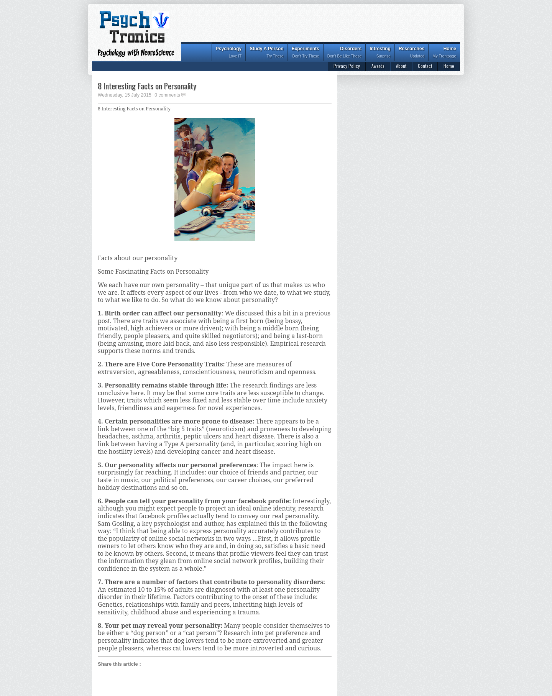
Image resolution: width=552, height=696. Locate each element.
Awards (377, 65)
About (401, 65)
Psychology (229, 53)
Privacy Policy (347, 65)
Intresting (380, 53)
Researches (411, 53)
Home (444, 53)
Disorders (344, 53)
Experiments (305, 53)
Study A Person (266, 53)
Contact (425, 65)
